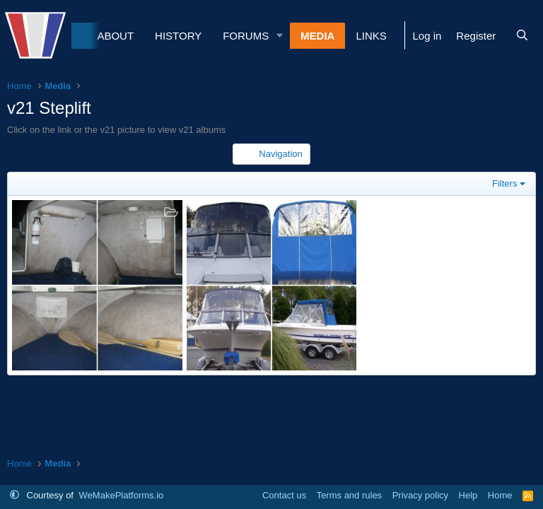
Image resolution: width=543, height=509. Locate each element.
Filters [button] (504, 183)
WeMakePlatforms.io (121, 495)
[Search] (522, 36)
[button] (280, 36)
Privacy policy (420, 495)
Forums (246, 36)
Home (500, 495)
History (178, 36)
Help (468, 495)
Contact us (284, 495)
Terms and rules (349, 495)
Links (371, 36)
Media (317, 36)
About (115, 36)
